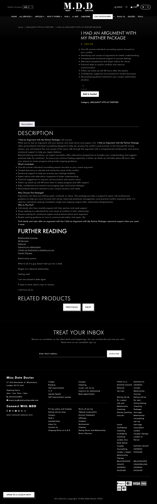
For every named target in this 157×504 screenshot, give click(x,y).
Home (14, 16)
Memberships (54, 421)
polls (140, 16)
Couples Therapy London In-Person (141, 437)
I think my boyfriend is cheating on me (36, 250)
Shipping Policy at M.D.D (59, 430)
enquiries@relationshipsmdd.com (22, 400)
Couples (82, 382)
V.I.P (50, 391)
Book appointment (86, 394)
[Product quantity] (84, 85)
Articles (137, 388)
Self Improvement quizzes (59, 397)
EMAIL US (121, 16)
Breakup (51, 385)
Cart (134, 7)
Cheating (82, 385)
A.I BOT (75, 16)
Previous (72, 307)
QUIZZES (131, 16)
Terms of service (85, 409)
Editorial (22, 244)
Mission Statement (86, 415)
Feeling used (24, 274)
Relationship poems (27, 258)
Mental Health (54, 394)
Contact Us (53, 427)
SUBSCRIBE (85, 16)
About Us (52, 424)
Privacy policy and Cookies (60, 409)
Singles (51, 382)
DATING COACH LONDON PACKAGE (141, 449)
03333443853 (14, 397)
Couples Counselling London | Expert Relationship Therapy (124, 452)
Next (88, 307)
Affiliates (82, 418)
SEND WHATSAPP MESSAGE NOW (20, 415)
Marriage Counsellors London (139, 428)
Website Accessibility (87, 412)
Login (118, 7)
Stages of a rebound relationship (33, 269)
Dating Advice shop (57, 412)
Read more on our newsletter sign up (78, 342)
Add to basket (90, 94)
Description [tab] (27, 124)
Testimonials (83, 424)
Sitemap (82, 427)
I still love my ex (25, 290)
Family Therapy (25, 253)
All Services (23, 241)
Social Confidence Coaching (122, 428)
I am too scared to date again (32, 279)
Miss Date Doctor (89, 498)
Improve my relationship (29, 247)
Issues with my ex (86, 388)
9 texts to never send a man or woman (36, 284)
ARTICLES (39, 16)
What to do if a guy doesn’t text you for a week (40, 263)
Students (82, 421)
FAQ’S (67, 16)
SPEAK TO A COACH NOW (19, 495)
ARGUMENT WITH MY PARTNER (39, 27)
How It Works (54, 16)
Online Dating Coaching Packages (140, 406)
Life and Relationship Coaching (122, 406)
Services (120, 391)
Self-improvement (56, 388)
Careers (51, 415)
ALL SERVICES (25, 16)
